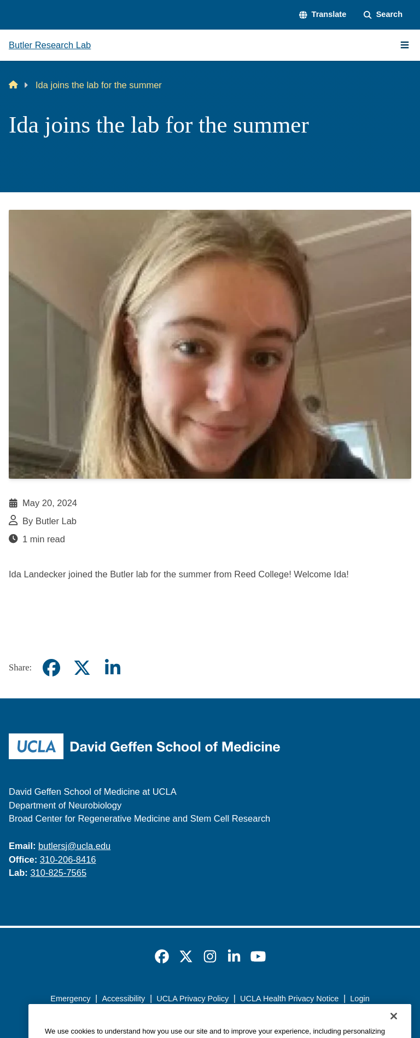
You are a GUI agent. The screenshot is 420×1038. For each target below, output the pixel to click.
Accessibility (123, 998)
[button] (322, 14)
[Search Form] (383, 14)
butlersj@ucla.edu (74, 846)
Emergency (70, 998)
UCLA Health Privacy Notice (289, 998)
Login (359, 998)
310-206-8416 (68, 859)
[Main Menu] (404, 44)
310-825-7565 (58, 873)
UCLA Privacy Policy (192, 998)
